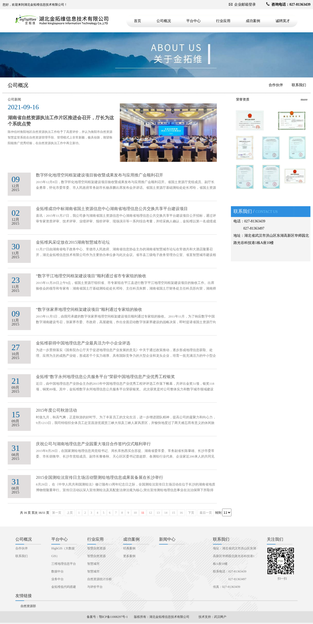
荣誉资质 (242, 99)
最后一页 (206, 512)
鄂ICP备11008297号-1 (113, 617)
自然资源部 (28, 606)
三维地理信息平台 (63, 564)
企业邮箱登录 (245, 4)
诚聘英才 (283, 21)
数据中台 (57, 571)
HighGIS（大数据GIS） (63, 552)
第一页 (56, 512)
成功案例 (253, 21)
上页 (70, 512)
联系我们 (299, 85)
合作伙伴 (276, 85)
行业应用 (223, 21)
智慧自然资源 (96, 548)
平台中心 (193, 21)
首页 (137, 21)
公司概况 (163, 21)
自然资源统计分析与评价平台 (99, 583)
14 (165, 512)
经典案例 (129, 548)
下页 (191, 512)
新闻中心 (167, 539)
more (304, 99)
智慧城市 (93, 564)
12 (150, 512)
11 (142, 512)
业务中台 (57, 579)
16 (181, 512)
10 (135, 512)
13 (158, 512)
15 (173, 512)
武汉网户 (220, 617)
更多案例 (129, 556)
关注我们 (275, 539)
